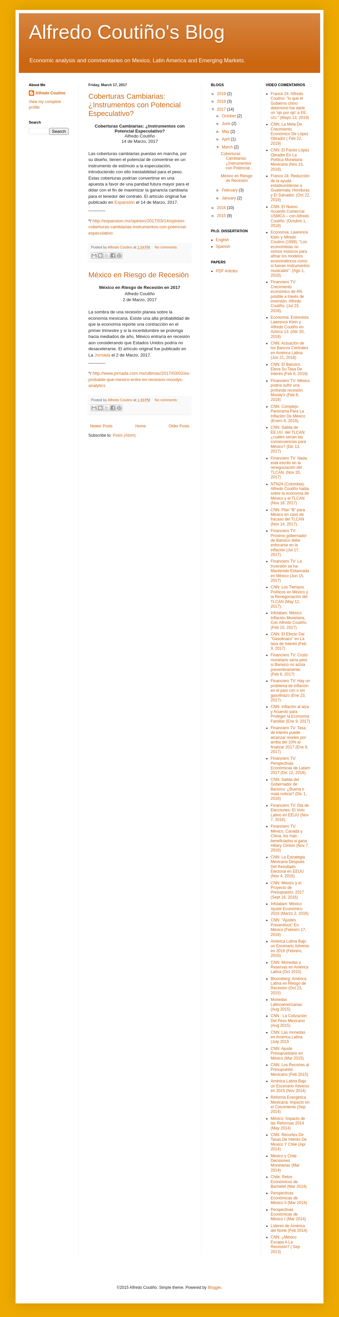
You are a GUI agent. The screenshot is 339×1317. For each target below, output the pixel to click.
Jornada (102, 355)
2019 (222, 93)
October (229, 116)
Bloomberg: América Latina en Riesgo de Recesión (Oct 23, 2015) (289, 985)
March (228, 147)
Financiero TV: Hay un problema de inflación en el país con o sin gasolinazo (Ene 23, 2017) (290, 690)
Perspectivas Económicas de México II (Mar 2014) (289, 1198)
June (226, 123)
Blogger (214, 1287)
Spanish (223, 246)
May (226, 131)
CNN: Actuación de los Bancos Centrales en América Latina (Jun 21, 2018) (289, 350)
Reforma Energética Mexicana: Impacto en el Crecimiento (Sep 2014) (290, 1104)
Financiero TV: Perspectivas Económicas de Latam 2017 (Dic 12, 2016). (290, 765)
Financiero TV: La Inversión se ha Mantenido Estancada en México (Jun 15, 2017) (290, 571)
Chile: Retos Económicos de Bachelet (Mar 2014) (289, 1182)
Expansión (124, 202)
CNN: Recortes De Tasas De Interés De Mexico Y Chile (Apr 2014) (289, 1141)
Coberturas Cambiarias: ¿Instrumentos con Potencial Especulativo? (134, 105)
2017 (222, 109)
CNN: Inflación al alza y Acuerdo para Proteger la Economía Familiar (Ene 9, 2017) (290, 713)
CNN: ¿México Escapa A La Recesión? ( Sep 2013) (285, 1244)
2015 (222, 215)
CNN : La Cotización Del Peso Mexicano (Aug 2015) (289, 1021)
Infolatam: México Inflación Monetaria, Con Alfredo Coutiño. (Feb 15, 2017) (289, 620)
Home (140, 426)
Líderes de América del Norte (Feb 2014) (289, 1228)
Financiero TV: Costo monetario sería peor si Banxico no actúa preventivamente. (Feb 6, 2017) (289, 665)
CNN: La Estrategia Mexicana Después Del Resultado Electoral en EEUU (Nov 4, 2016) (288, 867)
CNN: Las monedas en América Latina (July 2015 (288, 1037)
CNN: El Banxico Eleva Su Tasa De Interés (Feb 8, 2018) (289, 369)
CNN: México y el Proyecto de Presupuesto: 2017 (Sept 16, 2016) (287, 890)
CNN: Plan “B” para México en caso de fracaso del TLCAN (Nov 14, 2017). (288, 517)
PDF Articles (227, 271)
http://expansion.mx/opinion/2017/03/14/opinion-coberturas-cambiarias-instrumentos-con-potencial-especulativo (137, 227)
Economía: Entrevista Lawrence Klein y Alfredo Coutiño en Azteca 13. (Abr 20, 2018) (290, 327)
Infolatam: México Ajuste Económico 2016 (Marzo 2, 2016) (290, 909)
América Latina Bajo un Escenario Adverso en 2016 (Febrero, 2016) (290, 948)
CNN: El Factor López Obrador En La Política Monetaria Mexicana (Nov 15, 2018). (290, 160)
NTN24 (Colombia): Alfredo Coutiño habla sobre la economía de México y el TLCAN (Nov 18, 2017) (290, 494)
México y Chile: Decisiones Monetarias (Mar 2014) (285, 1163)
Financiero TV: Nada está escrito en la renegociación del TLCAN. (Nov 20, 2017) (289, 468)
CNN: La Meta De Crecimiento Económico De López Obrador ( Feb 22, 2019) (290, 134)
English (222, 240)
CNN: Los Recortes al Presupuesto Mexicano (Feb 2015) (290, 1070)
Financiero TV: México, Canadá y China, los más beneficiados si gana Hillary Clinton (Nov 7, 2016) (290, 838)
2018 (222, 101)
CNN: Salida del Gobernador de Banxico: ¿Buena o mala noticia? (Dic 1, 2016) (289, 789)
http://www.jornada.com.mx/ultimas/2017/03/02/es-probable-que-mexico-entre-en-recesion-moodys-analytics (139, 379)
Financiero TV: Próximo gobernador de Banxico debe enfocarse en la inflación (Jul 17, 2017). (289, 542)
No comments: (166, 247)
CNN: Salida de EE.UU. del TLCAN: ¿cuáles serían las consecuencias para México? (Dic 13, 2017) (288, 439)
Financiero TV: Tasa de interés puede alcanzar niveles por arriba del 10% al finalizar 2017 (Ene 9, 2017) (289, 740)
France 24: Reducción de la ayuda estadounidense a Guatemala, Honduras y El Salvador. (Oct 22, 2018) (290, 188)
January (229, 198)
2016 (222, 207)
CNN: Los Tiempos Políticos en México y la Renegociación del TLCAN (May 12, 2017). (289, 597)
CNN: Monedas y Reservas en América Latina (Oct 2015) (290, 967)
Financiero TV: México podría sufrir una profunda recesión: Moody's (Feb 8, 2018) (290, 390)
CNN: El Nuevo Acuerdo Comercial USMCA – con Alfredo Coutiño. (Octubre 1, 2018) (290, 216)
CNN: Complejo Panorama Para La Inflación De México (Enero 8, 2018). (288, 413)
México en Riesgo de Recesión (138, 275)
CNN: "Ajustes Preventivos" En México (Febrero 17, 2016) (288, 927)
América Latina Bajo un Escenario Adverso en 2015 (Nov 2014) (290, 1086)
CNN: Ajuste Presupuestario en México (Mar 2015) (287, 1053)
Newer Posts (101, 426)
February (230, 190)
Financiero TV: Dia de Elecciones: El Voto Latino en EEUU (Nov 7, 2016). (290, 812)
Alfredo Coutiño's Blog (127, 32)
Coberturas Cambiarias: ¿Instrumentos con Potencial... (237, 160)
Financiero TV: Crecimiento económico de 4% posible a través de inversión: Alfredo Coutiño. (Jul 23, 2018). (287, 296)
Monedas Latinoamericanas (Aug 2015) (286, 1004)
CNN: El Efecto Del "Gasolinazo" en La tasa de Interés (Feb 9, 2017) (288, 641)
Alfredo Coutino (50, 93)
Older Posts (179, 426)
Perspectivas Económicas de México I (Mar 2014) (288, 1214)
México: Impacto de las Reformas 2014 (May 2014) (288, 1123)
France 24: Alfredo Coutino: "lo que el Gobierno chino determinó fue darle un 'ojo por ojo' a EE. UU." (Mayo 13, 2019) (290, 105)
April (226, 139)
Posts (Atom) (124, 435)
